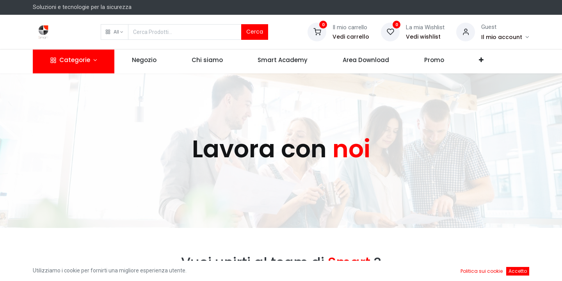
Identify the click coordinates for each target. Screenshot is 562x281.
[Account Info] (505, 37)
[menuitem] (144, 61)
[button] (114, 32)
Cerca (254, 32)
